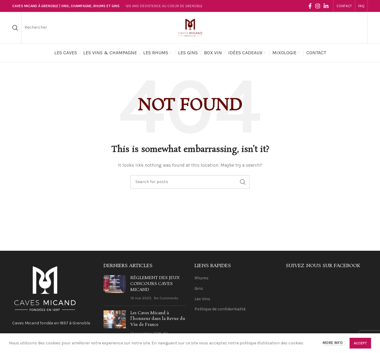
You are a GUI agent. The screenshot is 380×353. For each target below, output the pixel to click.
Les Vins (202, 298)
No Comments (166, 298)
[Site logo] (190, 27)
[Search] (15, 28)
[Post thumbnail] (115, 288)
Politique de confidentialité (219, 309)
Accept (360, 343)
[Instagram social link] (317, 5)
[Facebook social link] (310, 5)
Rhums (201, 278)
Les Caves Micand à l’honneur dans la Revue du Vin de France (157, 319)
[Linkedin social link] (326, 5)
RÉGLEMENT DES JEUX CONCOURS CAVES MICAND (155, 283)
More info (333, 343)
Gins (198, 288)
